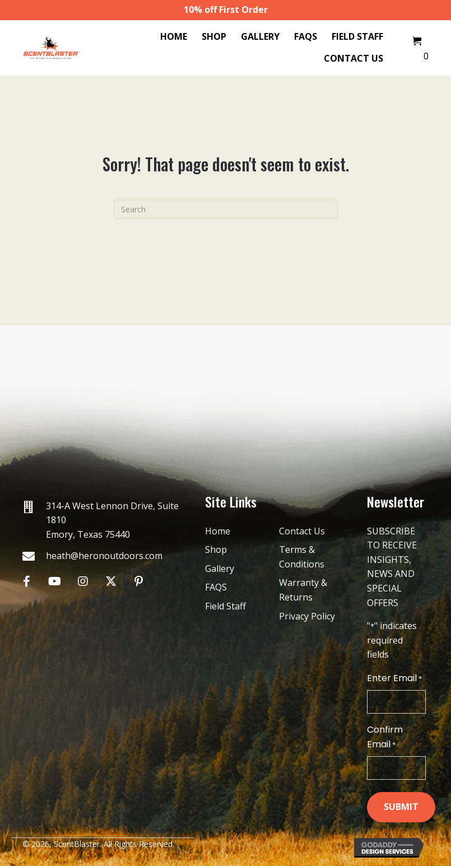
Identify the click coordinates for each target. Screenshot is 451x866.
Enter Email (394, 678)
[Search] (226, 209)
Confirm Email (385, 737)
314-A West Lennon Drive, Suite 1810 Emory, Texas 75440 (112, 520)
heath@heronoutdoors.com (104, 556)
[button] (27, 581)
